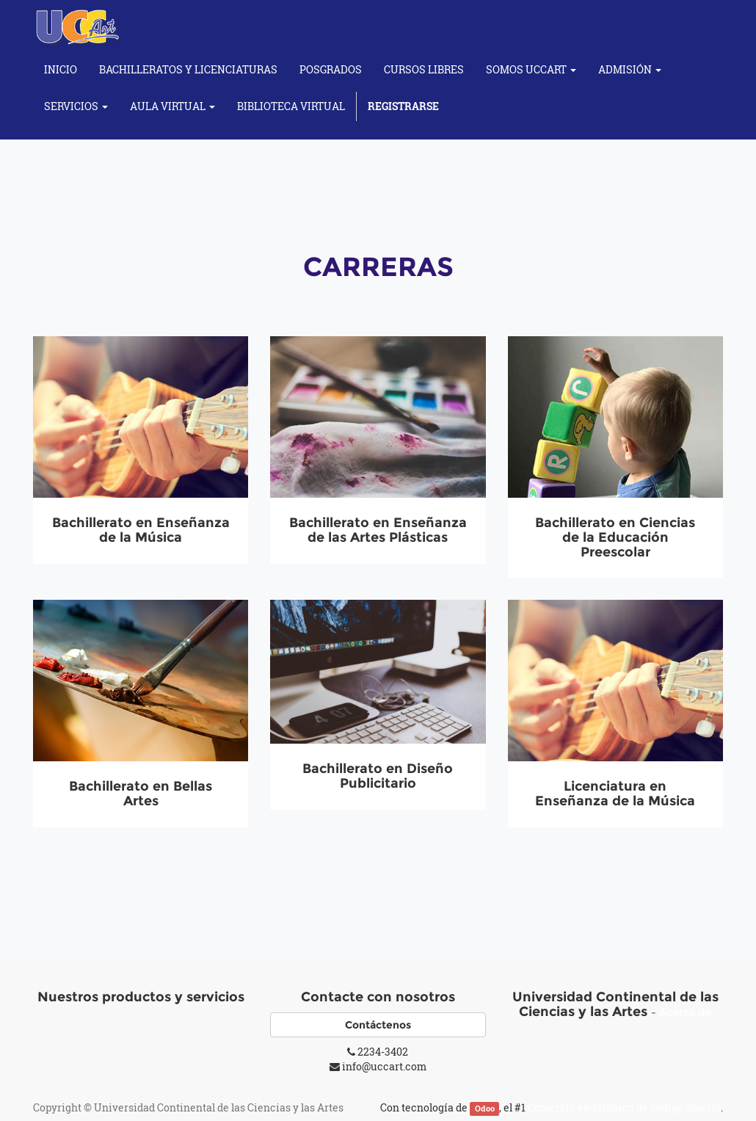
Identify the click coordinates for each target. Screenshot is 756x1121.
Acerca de (685, 1012)
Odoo (485, 1108)
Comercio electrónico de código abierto (624, 1107)
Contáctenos (378, 1024)
